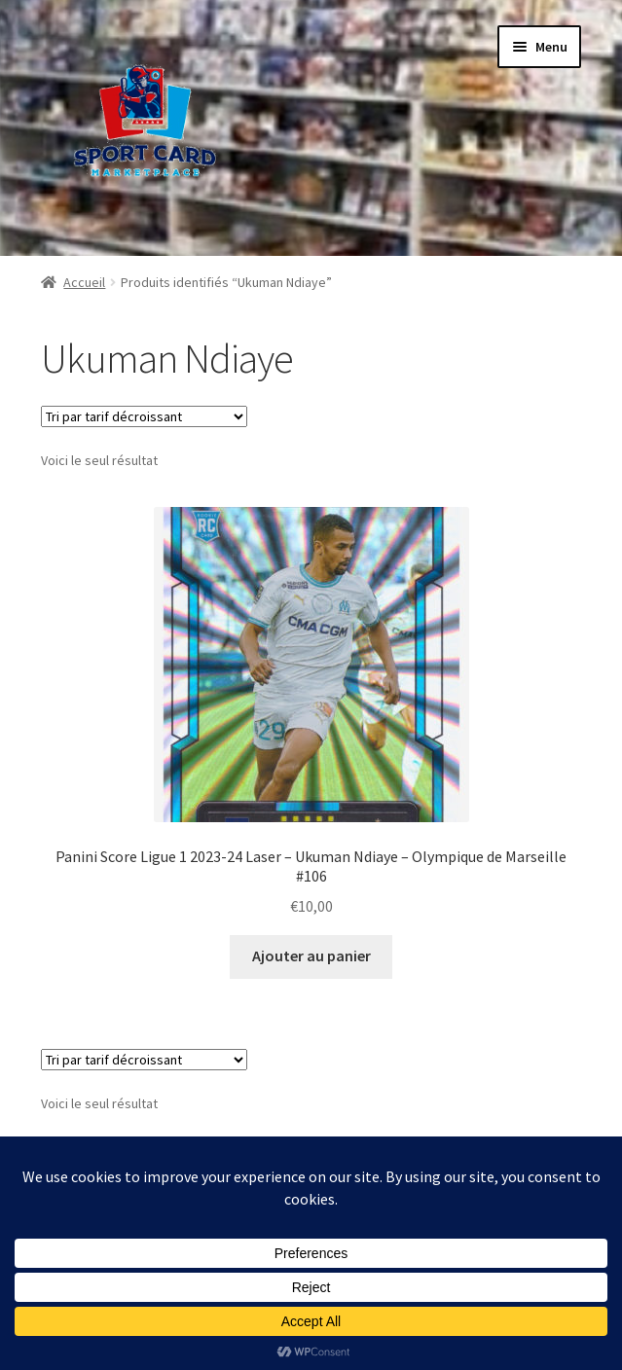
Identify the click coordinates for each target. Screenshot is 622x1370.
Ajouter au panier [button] (311, 955)
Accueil (84, 282)
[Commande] (144, 416)
